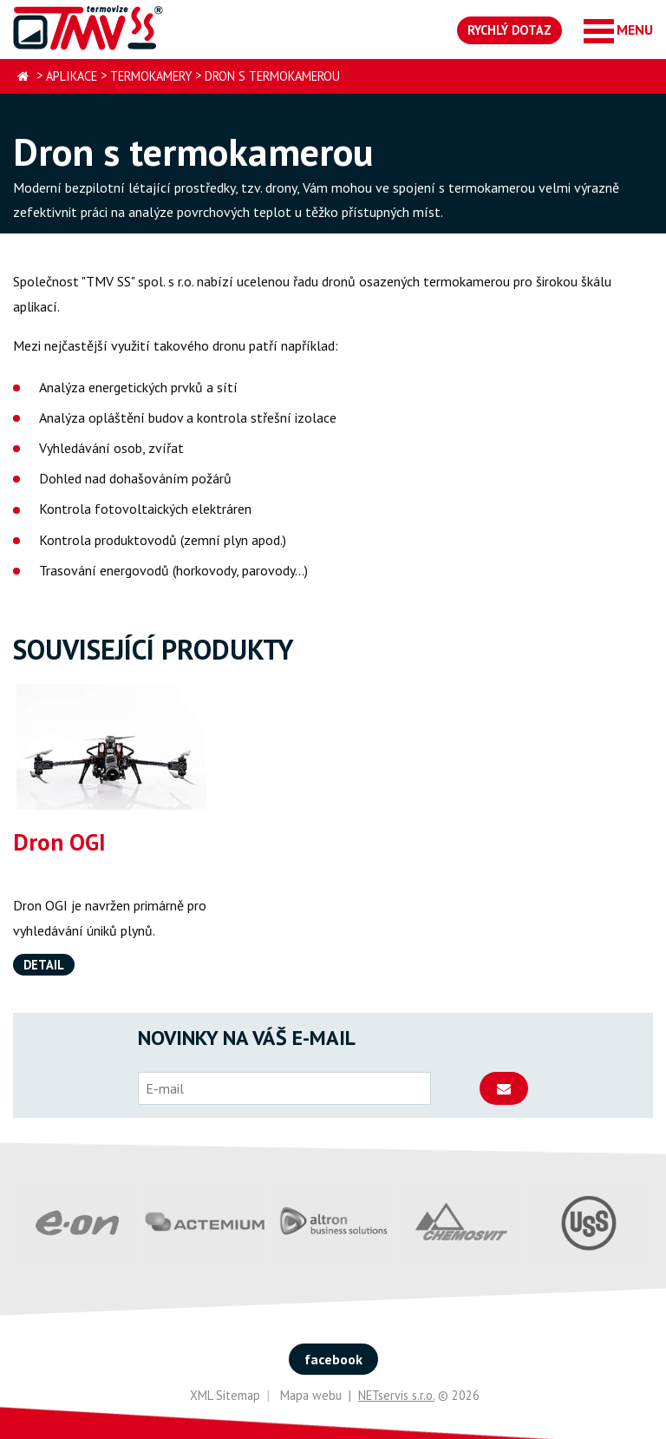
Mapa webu (311, 1395)
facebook (333, 1359)
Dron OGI (59, 841)
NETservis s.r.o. (396, 1395)
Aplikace (71, 76)
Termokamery (151, 76)
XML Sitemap (225, 1395)
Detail (43, 964)
